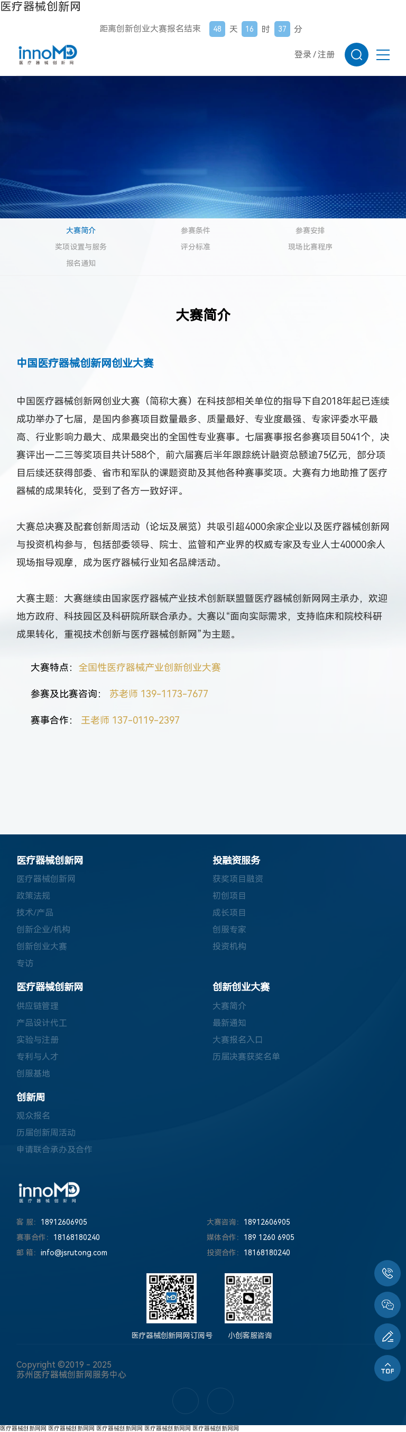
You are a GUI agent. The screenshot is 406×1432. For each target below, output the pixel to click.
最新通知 (229, 1023)
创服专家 (229, 930)
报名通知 (81, 263)
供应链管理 (37, 1006)
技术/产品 (34, 913)
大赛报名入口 (238, 1040)
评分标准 (195, 247)
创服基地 (33, 1074)
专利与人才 (37, 1057)
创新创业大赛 (41, 946)
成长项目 (229, 913)
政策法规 (33, 896)
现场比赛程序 (310, 247)
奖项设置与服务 (81, 247)
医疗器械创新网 (40, 6)
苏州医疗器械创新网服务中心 (71, 1375)
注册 (326, 55)
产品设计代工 (41, 1023)
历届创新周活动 (46, 1133)
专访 (24, 963)
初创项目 (229, 896)
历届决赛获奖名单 (246, 1057)
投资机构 (229, 946)
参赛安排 (310, 230)
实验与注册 (37, 1040)
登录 (302, 55)
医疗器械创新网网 (23, 1428)
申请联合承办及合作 (54, 1150)
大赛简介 (81, 230)
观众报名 (33, 1116)
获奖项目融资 (238, 879)
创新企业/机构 (43, 930)
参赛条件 (195, 230)
